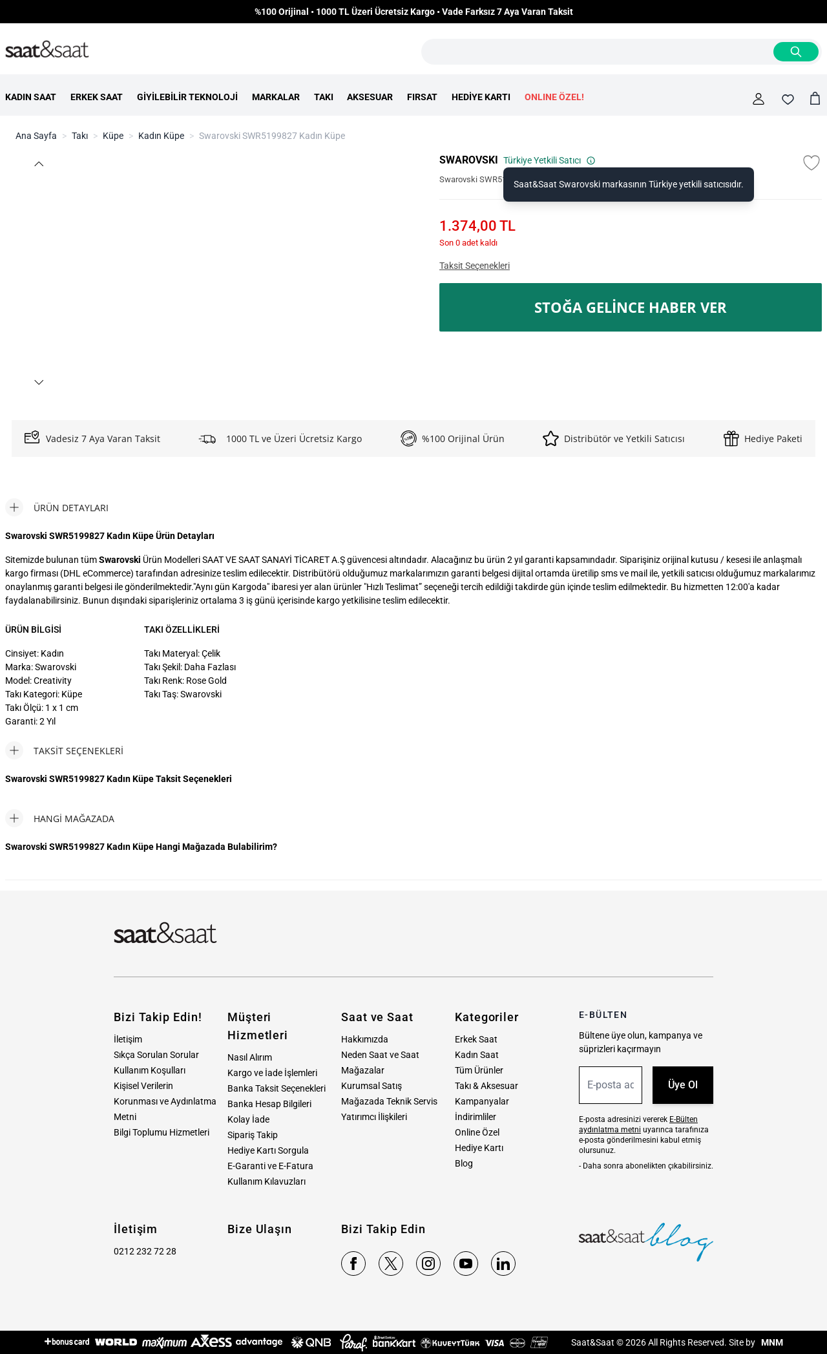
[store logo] (47, 49)
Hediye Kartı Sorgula (268, 1150)
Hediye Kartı (479, 1148)
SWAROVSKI (468, 160)
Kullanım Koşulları (149, 1070)
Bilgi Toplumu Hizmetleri (161, 1132)
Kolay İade (248, 1119)
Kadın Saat (477, 1055)
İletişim (128, 1039)
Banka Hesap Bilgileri (269, 1104)
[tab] (57, 507)
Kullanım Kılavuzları (266, 1181)
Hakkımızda (364, 1039)
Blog (464, 1163)
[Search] (796, 51)
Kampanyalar (482, 1101)
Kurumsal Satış (371, 1086)
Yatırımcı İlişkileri (374, 1117)
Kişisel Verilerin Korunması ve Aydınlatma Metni (165, 1101)
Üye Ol (683, 1085)
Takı (80, 136)
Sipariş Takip (252, 1135)
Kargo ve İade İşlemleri (272, 1073)
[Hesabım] (758, 99)
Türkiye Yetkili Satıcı (549, 160)
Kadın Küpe (161, 136)
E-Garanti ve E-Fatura (270, 1166)
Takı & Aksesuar (486, 1086)
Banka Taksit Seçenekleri (276, 1088)
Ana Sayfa (36, 136)
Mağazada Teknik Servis (389, 1101)
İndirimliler (475, 1117)
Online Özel (477, 1132)
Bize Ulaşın (259, 1229)
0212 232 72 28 (145, 1251)
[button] (38, 163)
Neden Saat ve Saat (380, 1055)
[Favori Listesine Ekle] (811, 163)
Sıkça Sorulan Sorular (156, 1055)
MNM (771, 1342)
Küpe (113, 136)
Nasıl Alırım (249, 1057)
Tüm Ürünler (479, 1070)
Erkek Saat (476, 1039)
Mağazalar (362, 1070)
